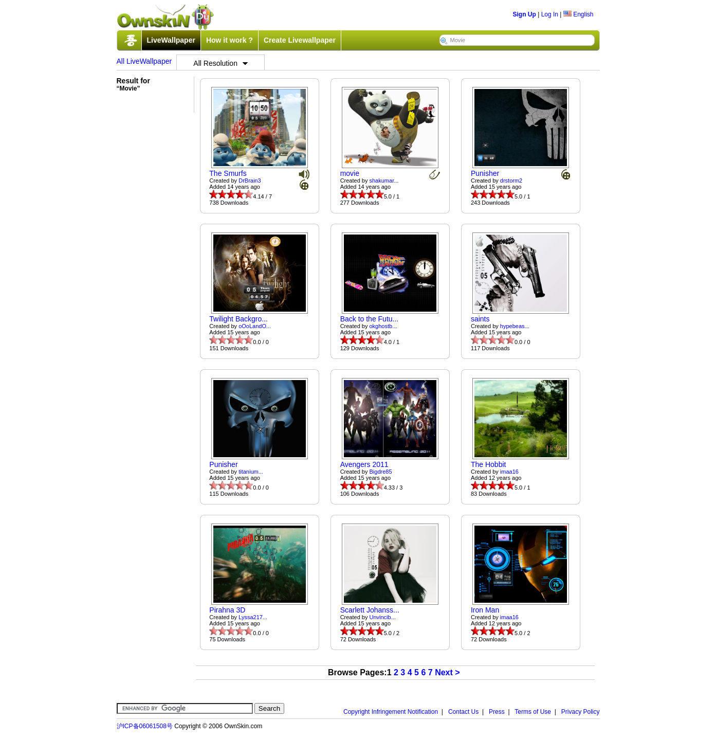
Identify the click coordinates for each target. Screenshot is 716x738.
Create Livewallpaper (300, 40)
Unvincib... (383, 617)
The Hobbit (488, 464)
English (578, 14)
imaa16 (509, 472)
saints (480, 319)
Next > (447, 672)
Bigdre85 (381, 472)
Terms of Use (533, 711)
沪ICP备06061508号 (145, 726)
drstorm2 (511, 180)
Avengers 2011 (364, 464)
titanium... (250, 472)
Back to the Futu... (369, 319)
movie (349, 173)
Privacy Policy (580, 711)
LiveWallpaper (171, 40)
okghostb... (383, 326)
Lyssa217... (252, 617)
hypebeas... (514, 326)
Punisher (485, 173)
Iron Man (485, 610)
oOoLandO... (254, 326)
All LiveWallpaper (144, 61)
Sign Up (524, 14)
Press (497, 711)
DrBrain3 (249, 180)
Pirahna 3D (227, 610)
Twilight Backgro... (238, 319)
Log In (549, 14)
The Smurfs (227, 173)
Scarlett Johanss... (369, 610)
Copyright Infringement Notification (390, 711)
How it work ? (229, 40)
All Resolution (220, 63)
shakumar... (384, 180)
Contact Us (463, 711)
